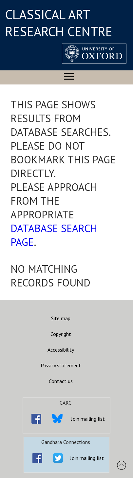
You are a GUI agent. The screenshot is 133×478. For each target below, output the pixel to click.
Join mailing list (88, 418)
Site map (60, 318)
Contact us (61, 381)
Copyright (60, 334)
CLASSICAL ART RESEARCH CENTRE (58, 23)
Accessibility (61, 349)
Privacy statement (61, 365)
